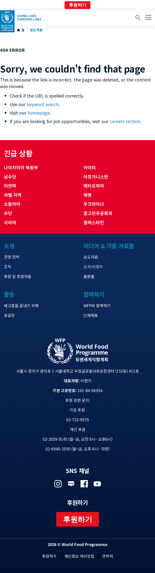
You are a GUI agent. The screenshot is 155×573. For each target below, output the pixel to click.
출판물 (88, 276)
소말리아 (12, 204)
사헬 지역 (13, 195)
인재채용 (90, 315)
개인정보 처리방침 (79, 556)
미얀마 (10, 185)
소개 (9, 246)
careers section (125, 121)
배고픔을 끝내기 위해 (21, 305)
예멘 (87, 195)
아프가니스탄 (95, 176)
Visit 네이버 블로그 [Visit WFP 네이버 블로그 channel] (71, 483)
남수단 (10, 176)
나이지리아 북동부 (21, 167)
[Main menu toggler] (147, 17)
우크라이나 (93, 204)
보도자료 (36, 30)
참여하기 (93, 294)
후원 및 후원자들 (17, 276)
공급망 (9, 315)
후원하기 (77, 5)
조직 (7, 266)
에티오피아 (93, 185)
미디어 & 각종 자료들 (108, 246)
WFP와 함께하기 (97, 305)
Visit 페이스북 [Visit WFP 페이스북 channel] (84, 483)
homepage (38, 112)
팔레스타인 (93, 222)
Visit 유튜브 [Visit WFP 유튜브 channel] (97, 483)
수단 (8, 213)
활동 (9, 294)
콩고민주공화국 (97, 213)
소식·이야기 (93, 266)
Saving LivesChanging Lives (29, 17)
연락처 (107, 556)
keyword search (43, 104)
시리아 (10, 222)
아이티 (89, 167)
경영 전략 (11, 257)
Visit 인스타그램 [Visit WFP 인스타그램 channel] (58, 483)
